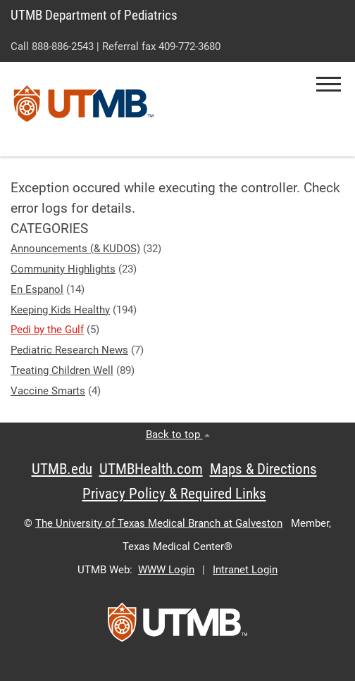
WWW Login (166, 569)
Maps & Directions (263, 469)
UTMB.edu (62, 469)
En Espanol (37, 289)
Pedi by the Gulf (47, 329)
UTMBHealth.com (151, 469)
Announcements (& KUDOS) (75, 248)
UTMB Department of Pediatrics (94, 15)
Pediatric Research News (69, 350)
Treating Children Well (62, 370)
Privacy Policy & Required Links (174, 493)
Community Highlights (63, 269)
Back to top (178, 434)
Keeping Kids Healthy (60, 310)
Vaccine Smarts (48, 391)
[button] (328, 84)
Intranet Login (245, 569)
